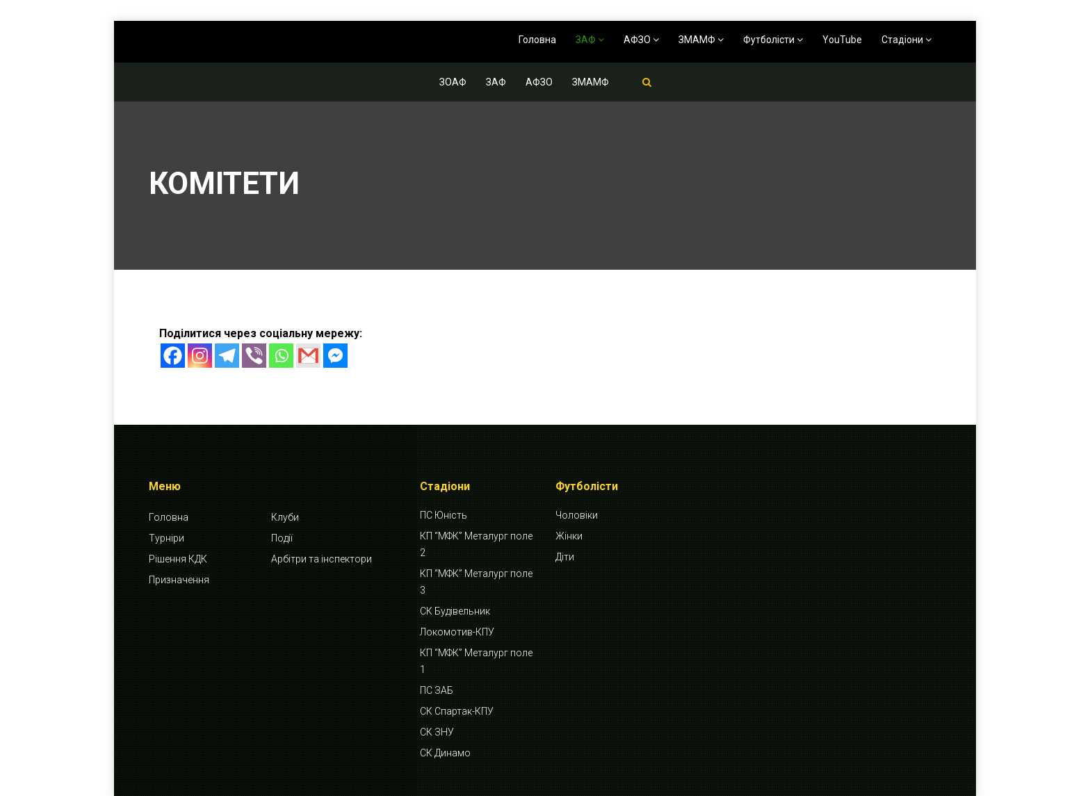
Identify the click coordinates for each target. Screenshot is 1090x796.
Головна (537, 39)
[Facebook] (173, 355)
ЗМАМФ (701, 39)
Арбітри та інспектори (321, 558)
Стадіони (906, 39)
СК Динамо (445, 752)
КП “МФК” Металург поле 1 (476, 661)
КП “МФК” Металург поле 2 (476, 544)
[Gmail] (308, 355)
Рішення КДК (178, 558)
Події (282, 538)
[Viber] (254, 355)
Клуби (285, 517)
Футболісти (773, 39)
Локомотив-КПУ (457, 631)
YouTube (842, 39)
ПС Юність (443, 515)
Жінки (569, 536)
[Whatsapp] (281, 355)
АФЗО (641, 39)
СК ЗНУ (437, 732)
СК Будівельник (455, 611)
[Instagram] (200, 355)
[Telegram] (227, 355)
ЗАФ (590, 39)
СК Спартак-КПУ (457, 711)
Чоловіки (576, 515)
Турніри (166, 538)
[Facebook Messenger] (335, 355)
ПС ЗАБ (436, 690)
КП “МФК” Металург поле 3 (476, 582)
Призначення (179, 579)
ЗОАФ (452, 82)
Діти (564, 556)
